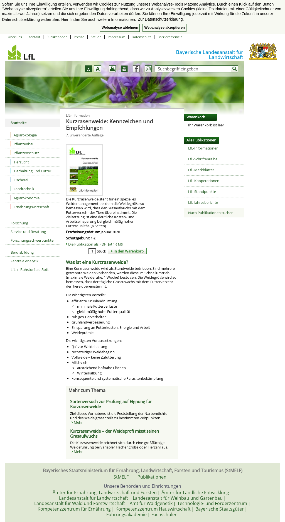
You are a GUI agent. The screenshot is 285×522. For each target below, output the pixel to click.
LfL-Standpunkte (202, 191)
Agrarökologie (24, 135)
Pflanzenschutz (25, 152)
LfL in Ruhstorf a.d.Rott (30, 269)
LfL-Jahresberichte (203, 202)
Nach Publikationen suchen (211, 212)
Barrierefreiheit (170, 37)
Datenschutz (141, 37)
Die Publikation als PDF (95, 244)
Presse (79, 37)
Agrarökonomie (25, 197)
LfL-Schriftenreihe (202, 158)
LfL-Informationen (203, 148)
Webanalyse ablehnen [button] (120, 28)
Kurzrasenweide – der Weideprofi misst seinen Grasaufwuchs (114, 433)
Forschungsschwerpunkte (32, 240)
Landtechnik (22, 188)
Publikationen (56, 37)
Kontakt (34, 37)
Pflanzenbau (23, 143)
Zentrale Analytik (24, 260)
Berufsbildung (22, 252)
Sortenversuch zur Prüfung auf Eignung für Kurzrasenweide (111, 404)
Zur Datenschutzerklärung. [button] (161, 19)
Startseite (18, 122)
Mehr (78, 422)
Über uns (15, 37)
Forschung (19, 223)
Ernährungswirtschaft (30, 206)
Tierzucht (20, 162)
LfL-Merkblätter (201, 169)
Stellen (96, 37)
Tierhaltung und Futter (31, 170)
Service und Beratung (28, 231)
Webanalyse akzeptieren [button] (164, 28)
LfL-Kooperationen (203, 180)
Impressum (116, 37)
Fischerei (19, 179)
